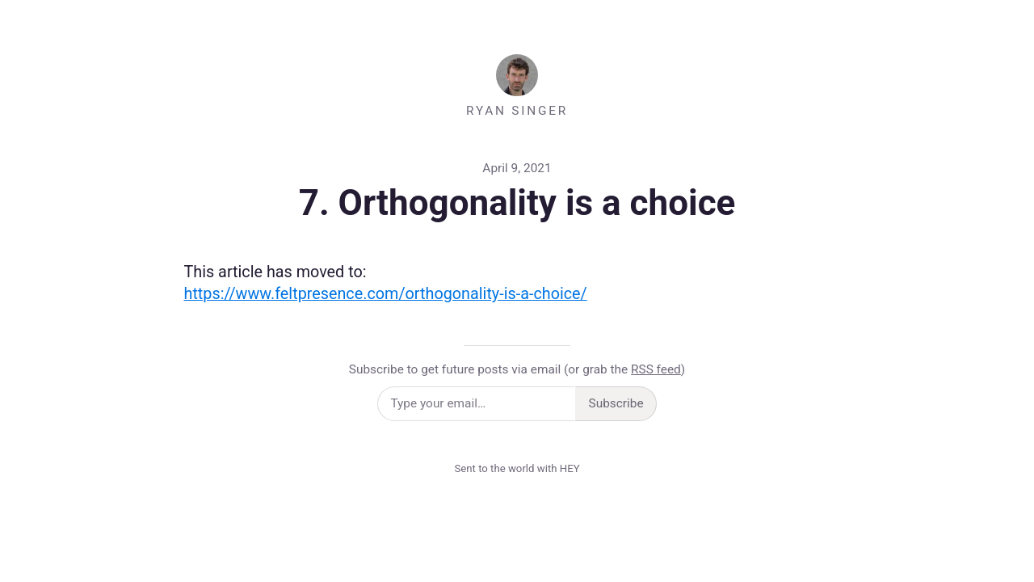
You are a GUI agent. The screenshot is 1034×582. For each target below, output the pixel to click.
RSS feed (656, 369)
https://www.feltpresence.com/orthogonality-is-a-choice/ (385, 294)
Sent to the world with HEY (516, 468)
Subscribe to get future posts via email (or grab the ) (517, 369)
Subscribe (616, 403)
